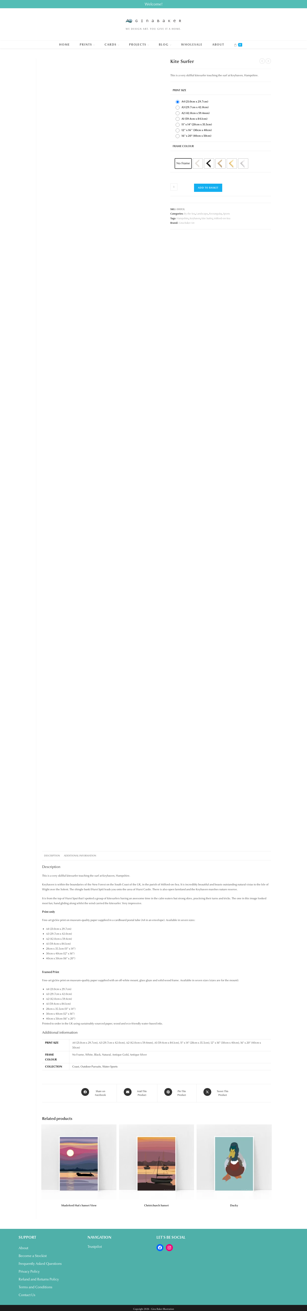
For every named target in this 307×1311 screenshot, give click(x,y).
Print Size (179, 90)
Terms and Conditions (35, 1285)
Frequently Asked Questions (40, 1261)
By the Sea (189, 213)
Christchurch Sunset (156, 1203)
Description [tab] (52, 855)
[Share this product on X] (217, 1092)
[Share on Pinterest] (177, 1092)
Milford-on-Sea (222, 218)
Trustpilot (95, 1244)
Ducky (234, 1203)
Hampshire (183, 218)
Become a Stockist (33, 1254)
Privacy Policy (29, 1269)
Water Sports (110, 1066)
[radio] (192, 101)
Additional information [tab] (80, 855)
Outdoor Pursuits (90, 1066)
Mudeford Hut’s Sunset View (79, 1203)
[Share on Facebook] (95, 1092)
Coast (75, 1066)
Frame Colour (183, 146)
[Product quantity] (173, 186)
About (23, 1246)
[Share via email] (137, 1092)
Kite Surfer (207, 218)
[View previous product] (262, 61)
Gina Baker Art (186, 223)
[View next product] (268, 61)
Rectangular (215, 213)
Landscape (202, 213)
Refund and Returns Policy (39, 1277)
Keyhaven (195, 218)
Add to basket (208, 187)
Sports (226, 213)
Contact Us (27, 1293)
